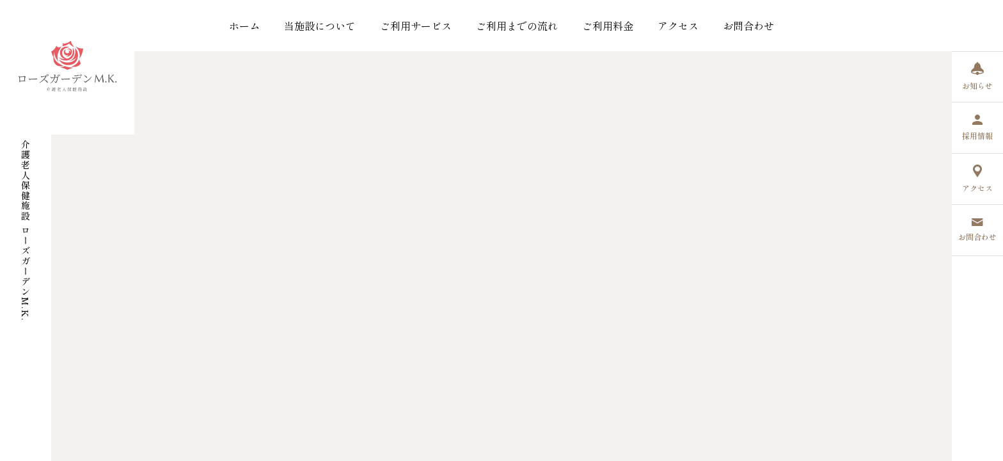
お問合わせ (748, 25)
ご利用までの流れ (517, 25)
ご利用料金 (607, 25)
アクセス (678, 25)
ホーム (244, 25)
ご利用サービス (416, 25)
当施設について (320, 25)
